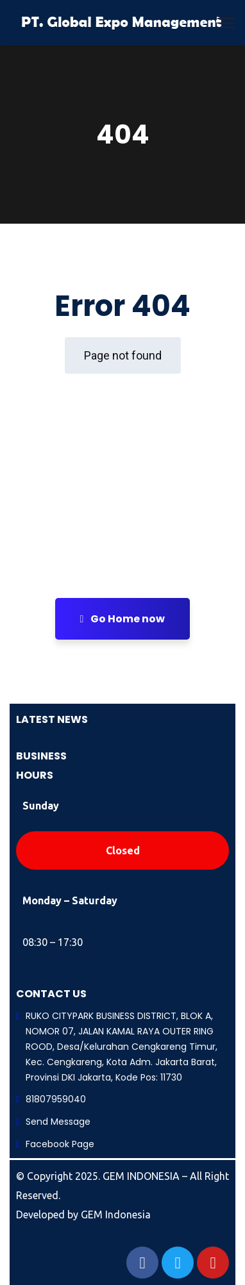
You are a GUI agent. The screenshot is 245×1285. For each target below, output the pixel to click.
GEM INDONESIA (142, 1176)
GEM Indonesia (116, 1214)
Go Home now (122, 618)
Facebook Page (60, 1144)
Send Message (58, 1121)
